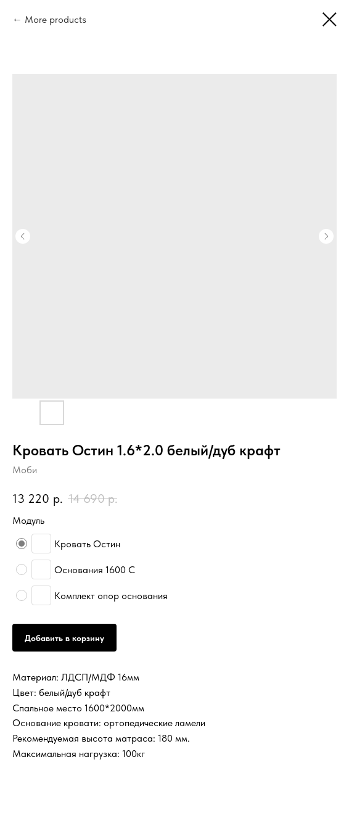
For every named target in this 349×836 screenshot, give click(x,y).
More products (55, 19)
